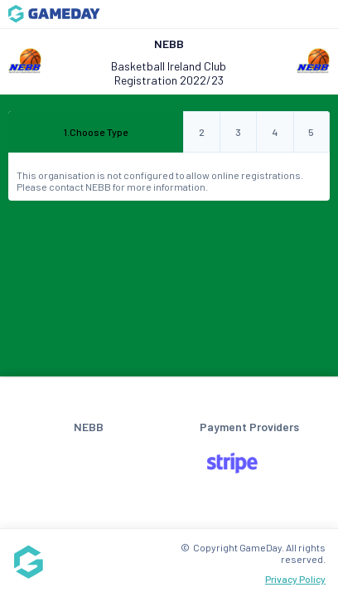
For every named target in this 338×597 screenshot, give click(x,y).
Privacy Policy (295, 579)
